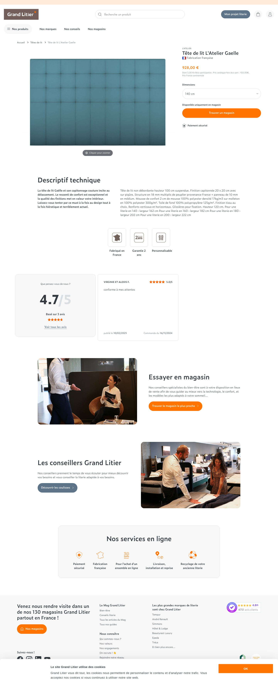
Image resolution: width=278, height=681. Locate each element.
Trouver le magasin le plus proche (175, 406)
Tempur (156, 614)
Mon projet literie (236, 14)
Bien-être (105, 610)
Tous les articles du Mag (113, 620)
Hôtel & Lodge (160, 628)
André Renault (160, 619)
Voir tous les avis (55, 327)
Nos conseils (72, 29)
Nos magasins (97, 29)
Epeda (155, 638)
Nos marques (48, 29)
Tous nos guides (108, 624)
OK (246, 648)
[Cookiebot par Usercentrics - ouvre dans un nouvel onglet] (25, 673)
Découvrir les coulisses (57, 487)
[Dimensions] (221, 93)
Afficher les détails (213, 673)
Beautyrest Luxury (162, 633)
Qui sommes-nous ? (110, 639)
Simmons (157, 624)
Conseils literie (107, 615)
